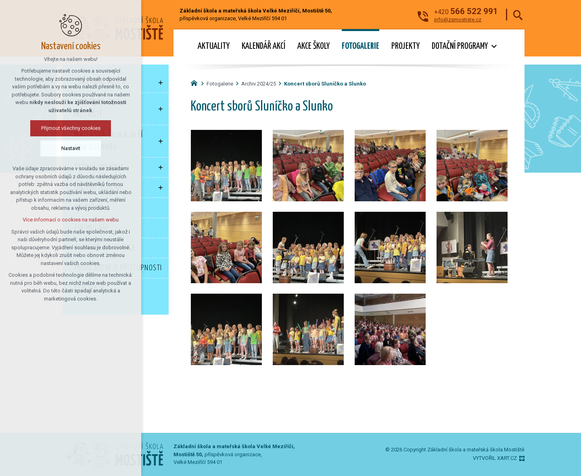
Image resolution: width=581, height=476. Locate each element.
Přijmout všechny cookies (70, 128)
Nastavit (70, 148)
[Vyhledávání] (517, 14)
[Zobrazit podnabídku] (494, 47)
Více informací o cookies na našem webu (71, 220)
